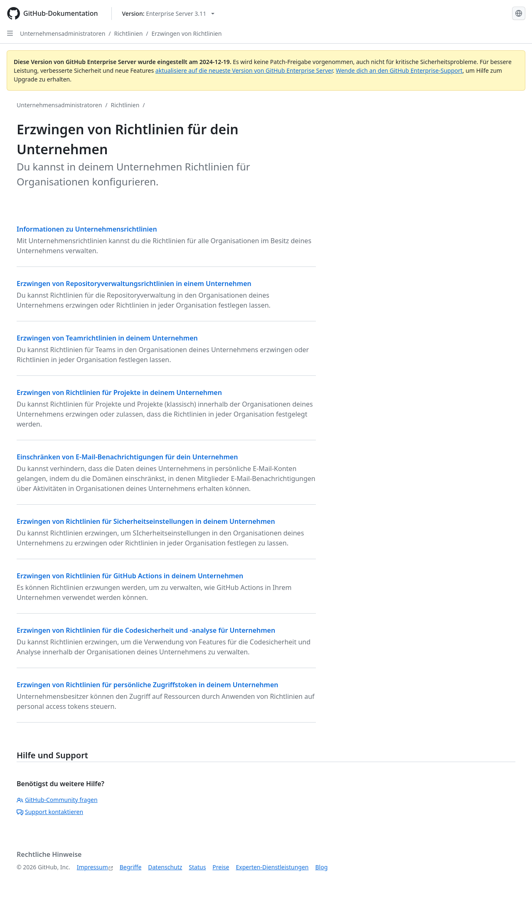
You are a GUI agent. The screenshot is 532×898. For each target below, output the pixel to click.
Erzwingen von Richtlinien (187, 33)
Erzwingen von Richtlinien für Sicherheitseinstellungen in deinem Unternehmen (146, 521)
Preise (220, 867)
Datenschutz (165, 867)
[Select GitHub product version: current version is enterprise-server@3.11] (168, 13)
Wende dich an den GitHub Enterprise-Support (399, 70)
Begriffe (131, 867)
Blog (321, 867)
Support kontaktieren (50, 812)
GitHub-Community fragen (57, 800)
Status (197, 867)
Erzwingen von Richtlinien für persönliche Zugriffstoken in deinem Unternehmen (147, 684)
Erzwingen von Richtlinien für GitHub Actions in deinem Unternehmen (130, 575)
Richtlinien (128, 33)
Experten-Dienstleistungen (272, 867)
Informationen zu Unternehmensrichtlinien (87, 229)
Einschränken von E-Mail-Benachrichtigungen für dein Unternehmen (127, 456)
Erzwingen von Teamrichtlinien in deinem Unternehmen (107, 338)
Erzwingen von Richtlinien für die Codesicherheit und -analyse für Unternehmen (146, 630)
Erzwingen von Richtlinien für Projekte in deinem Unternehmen (119, 392)
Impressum (92, 867)
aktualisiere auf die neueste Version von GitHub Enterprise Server (244, 70)
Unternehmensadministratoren (62, 33)
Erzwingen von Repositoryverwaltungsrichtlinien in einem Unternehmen (134, 283)
